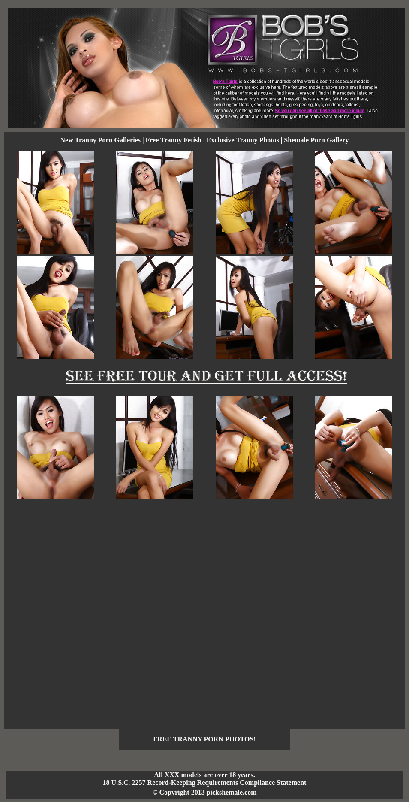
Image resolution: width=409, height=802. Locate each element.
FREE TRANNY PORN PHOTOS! (204, 739)
